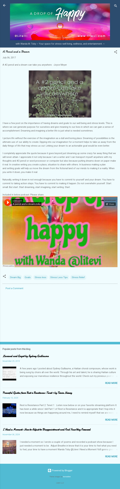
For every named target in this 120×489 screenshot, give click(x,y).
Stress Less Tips (59, 277)
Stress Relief (78, 277)
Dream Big (15, 277)
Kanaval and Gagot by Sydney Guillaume (25, 356)
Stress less (40, 277)
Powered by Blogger (60, 470)
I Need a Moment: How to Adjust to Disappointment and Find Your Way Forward (46, 430)
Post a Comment (14, 288)
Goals (28, 277)
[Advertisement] (60, 315)
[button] (116, 52)
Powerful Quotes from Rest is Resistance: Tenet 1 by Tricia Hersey (37, 393)
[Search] (116, 6)
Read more (111, 383)
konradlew (67, 477)
